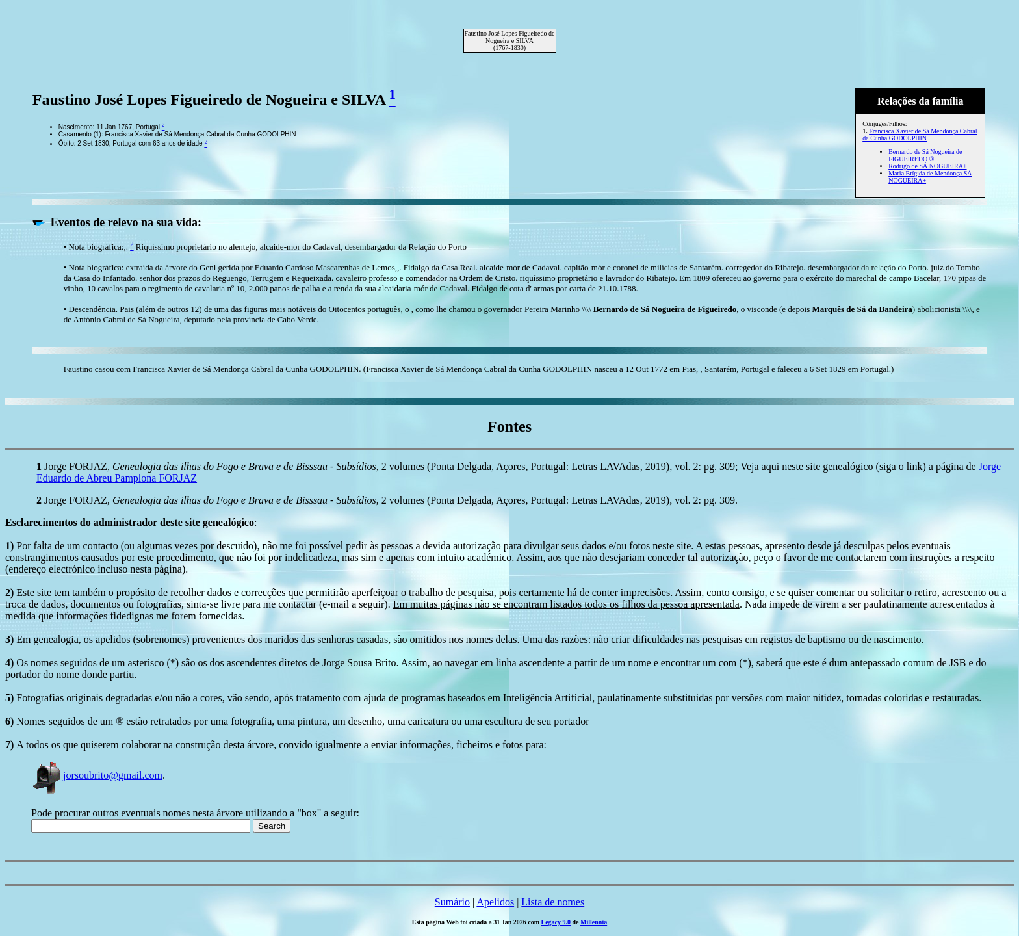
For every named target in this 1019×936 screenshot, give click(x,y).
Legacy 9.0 (556, 922)
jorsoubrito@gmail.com (96, 775)
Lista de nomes (552, 901)
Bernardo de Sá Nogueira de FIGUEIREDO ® (925, 155)
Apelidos (495, 901)
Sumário (452, 901)
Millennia (593, 922)
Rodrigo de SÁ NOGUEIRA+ (927, 166)
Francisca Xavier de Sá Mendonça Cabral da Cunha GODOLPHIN (919, 134)
